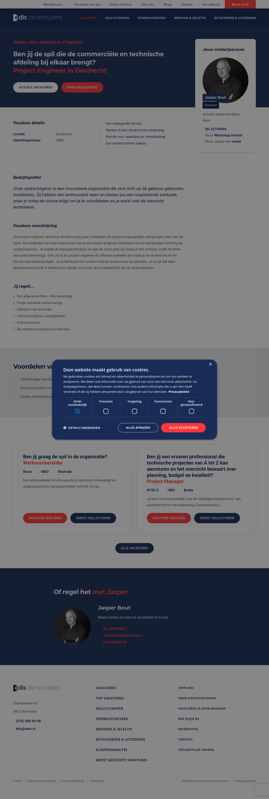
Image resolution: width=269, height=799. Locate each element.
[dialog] (134, 399)
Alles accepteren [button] (183, 427)
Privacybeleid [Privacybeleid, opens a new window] (179, 392)
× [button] (210, 364)
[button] (81, 427)
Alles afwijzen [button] (138, 427)
